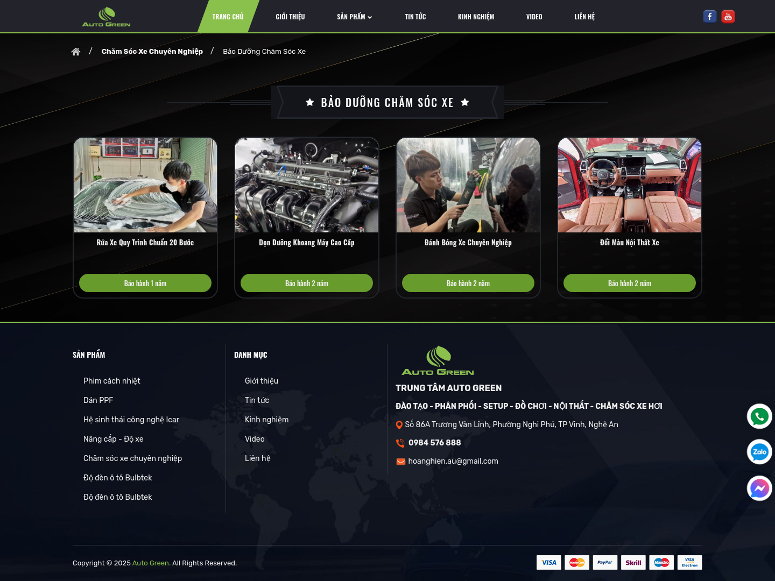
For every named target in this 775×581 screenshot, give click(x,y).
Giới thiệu (261, 381)
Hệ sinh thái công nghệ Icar (131, 419)
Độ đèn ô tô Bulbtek (117, 478)
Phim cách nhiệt (111, 381)
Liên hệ (258, 458)
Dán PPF (98, 400)
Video (255, 439)
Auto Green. (151, 563)
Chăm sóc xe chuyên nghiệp (132, 458)
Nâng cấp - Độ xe (113, 439)
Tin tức (257, 400)
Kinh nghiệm (266, 419)
